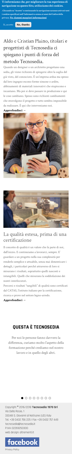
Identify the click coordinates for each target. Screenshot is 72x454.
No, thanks (23, 23)
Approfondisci (12, 110)
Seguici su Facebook (22, 442)
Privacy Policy (12, 449)
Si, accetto (8, 23)
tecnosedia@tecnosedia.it (20, 424)
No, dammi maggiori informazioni (28, 16)
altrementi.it (27, 432)
